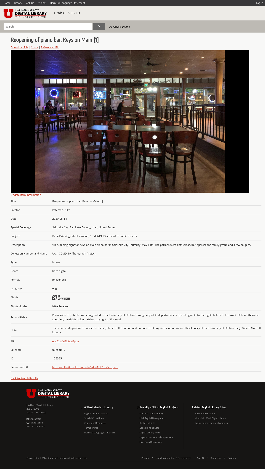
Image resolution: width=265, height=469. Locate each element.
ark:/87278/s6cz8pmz (65, 341)
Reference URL (50, 47)
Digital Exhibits (147, 423)
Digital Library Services (96, 413)
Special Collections (94, 418)
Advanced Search (119, 26)
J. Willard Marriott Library (39, 405)
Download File (19, 47)
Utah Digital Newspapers (152, 418)
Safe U (200, 458)
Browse (18, 3)
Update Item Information (26, 195)
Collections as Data (149, 427)
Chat (42, 3)
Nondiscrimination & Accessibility (173, 458)
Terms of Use (91, 427)
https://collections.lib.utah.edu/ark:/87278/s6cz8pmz (85, 367)
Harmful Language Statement (67, 3)
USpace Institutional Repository (156, 437)
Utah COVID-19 (67, 12)
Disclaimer (215, 458)
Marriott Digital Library (151, 413)
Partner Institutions (205, 413)
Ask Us (30, 3)
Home (7, 3)
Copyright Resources (95, 423)
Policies (232, 458)
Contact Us (33, 418)
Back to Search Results (24, 378)
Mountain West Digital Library (210, 418)
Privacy (145, 458)
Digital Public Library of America (211, 423)
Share (34, 47)
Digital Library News (149, 432)
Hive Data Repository (150, 442)
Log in (259, 3)
